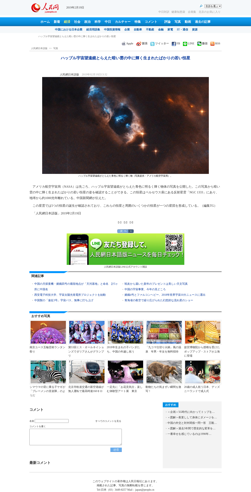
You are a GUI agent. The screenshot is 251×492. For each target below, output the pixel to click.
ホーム (45, 21)
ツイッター (159, 43)
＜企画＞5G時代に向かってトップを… (191, 411)
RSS (215, 43)
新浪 (141, 43)
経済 (67, 21)
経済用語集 (93, 29)
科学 (98, 21)
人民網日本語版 (39, 48)
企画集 (192, 11)
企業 (127, 29)
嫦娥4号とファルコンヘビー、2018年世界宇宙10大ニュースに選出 (165, 294)
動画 (188, 21)
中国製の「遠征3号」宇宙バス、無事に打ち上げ (63, 300)
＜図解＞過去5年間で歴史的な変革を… (191, 428)
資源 (194, 29)
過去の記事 (203, 21)
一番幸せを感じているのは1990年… (189, 433)
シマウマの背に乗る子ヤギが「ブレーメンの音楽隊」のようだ (47, 391)
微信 (202, 43)
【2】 (125, 222)
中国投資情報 (112, 29)
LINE (188, 43)
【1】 (120, 222)
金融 (161, 29)
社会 (77, 21)
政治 (87, 21)
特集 (138, 21)
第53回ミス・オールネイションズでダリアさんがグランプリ (86, 351)
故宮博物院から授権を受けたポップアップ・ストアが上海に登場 (202, 351)
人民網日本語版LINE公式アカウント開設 (125, 250)
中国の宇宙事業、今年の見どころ (145, 289)
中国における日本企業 (68, 29)
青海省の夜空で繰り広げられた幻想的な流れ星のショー (159, 300)
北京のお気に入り (210, 11)
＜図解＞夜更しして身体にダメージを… (192, 417)
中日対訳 (163, 11)
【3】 (131, 222)
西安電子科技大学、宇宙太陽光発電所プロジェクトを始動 (70, 294)
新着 (57, 21)
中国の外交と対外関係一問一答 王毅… (192, 422)
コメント (151, 21)
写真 (178, 21)
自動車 (138, 29)
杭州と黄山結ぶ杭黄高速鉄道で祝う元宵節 (60, 36)
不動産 (150, 29)
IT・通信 (182, 29)
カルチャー (123, 21)
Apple (127, 43)
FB (176, 43)
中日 (108, 21)
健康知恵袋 (178, 11)
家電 (170, 29)
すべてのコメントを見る (108, 421)
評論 (167, 21)
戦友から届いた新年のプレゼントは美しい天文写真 (156, 283)
